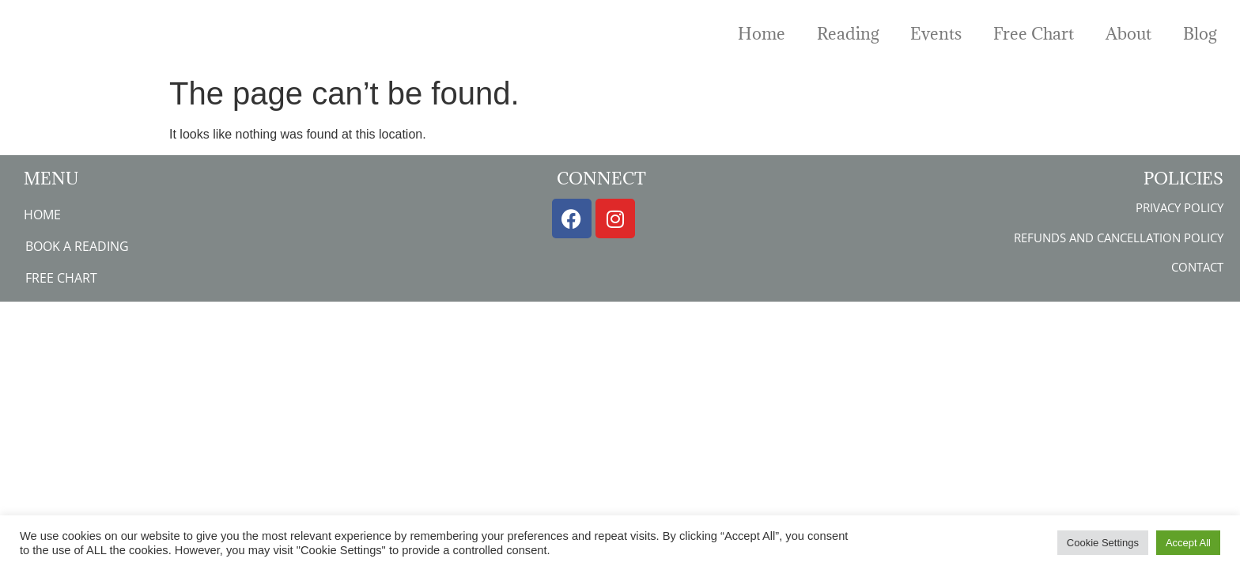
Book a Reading (77, 246)
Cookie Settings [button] (1103, 543)
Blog (1199, 33)
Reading (848, 33)
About (1128, 33)
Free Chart (1033, 33)
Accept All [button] (1188, 543)
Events (936, 33)
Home (761, 33)
